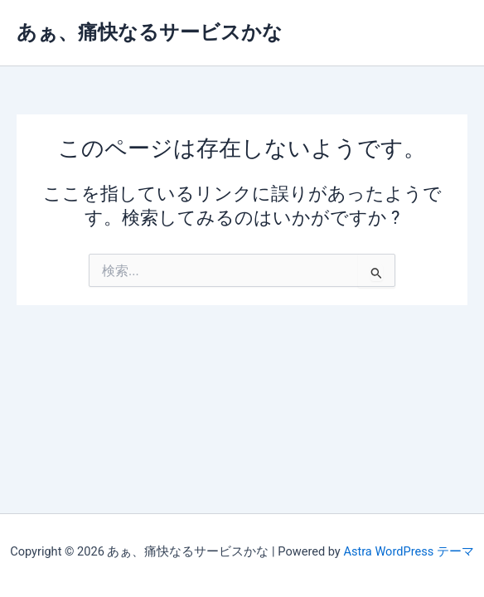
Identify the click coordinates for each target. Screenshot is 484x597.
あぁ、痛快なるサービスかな (150, 32)
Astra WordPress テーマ (408, 551)
